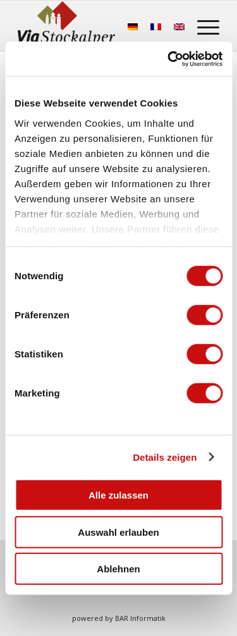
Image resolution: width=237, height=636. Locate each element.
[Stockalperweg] (66, 25)
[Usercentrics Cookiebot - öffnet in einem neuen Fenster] (168, 58)
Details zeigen (165, 456)
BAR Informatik (140, 618)
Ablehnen (118, 569)
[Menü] (202, 26)
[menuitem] (202, 26)
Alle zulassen (118, 495)
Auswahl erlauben (118, 531)
